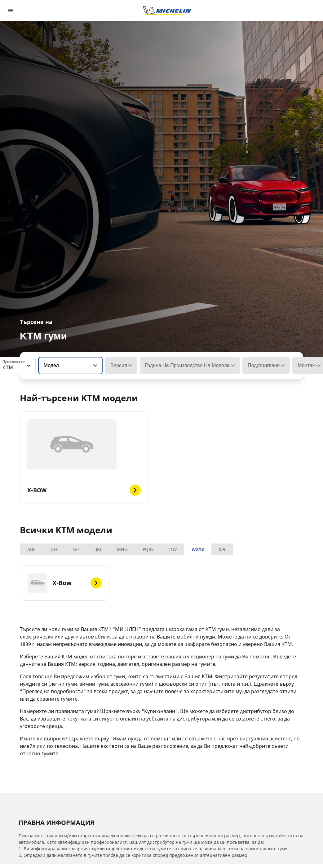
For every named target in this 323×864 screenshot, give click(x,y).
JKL (99, 549)
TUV (173, 549)
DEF (54, 549)
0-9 (222, 549)
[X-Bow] (64, 583)
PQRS (148, 549)
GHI (77, 549)
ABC (31, 549)
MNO (122, 549)
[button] (27, 365)
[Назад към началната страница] (167, 10)
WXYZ (198, 549)
